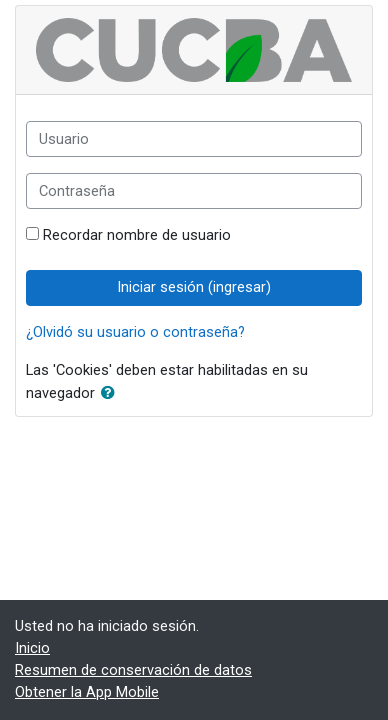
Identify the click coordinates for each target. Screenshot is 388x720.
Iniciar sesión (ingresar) (194, 287)
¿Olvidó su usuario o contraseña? (135, 332)
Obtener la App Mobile (87, 692)
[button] (112, 394)
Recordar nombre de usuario (137, 235)
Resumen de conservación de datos (133, 670)
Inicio (32, 648)
